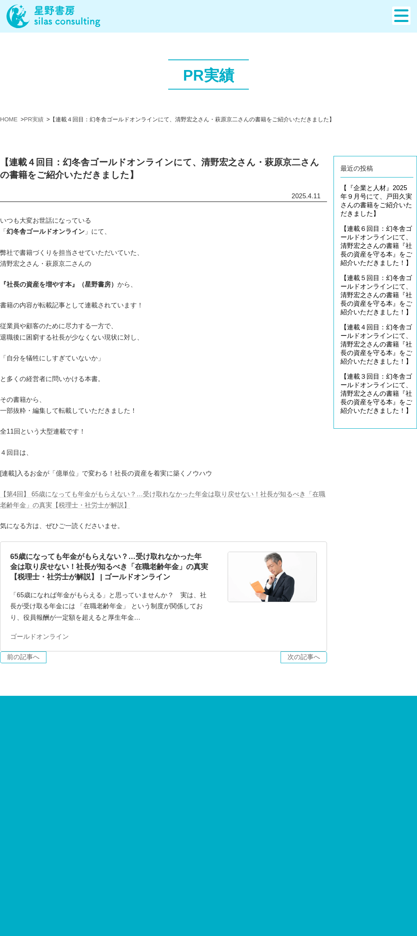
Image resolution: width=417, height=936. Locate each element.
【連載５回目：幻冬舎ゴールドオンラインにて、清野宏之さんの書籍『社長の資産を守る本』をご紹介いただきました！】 (376, 295)
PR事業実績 (316, 906)
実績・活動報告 (321, 870)
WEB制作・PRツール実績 (336, 894)
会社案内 (256, 847)
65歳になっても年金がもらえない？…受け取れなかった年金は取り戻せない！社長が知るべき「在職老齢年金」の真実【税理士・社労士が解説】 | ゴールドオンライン (109, 566)
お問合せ (404, 847)
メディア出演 (318, 917)
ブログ (308, 858)
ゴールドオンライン (39, 636)
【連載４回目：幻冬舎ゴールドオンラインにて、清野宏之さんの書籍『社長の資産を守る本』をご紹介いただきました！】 (376, 344)
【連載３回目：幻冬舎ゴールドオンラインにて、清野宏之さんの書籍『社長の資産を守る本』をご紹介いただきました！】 (376, 393)
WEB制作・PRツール (194, 847)
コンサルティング (82, 847)
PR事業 (135, 847)
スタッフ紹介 (262, 858)
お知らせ (311, 847)
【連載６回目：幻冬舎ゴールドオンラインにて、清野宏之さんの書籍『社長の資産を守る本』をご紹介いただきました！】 (376, 245)
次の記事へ (304, 656)
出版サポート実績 (324, 882)
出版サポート (19, 847)
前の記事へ (23, 656)
